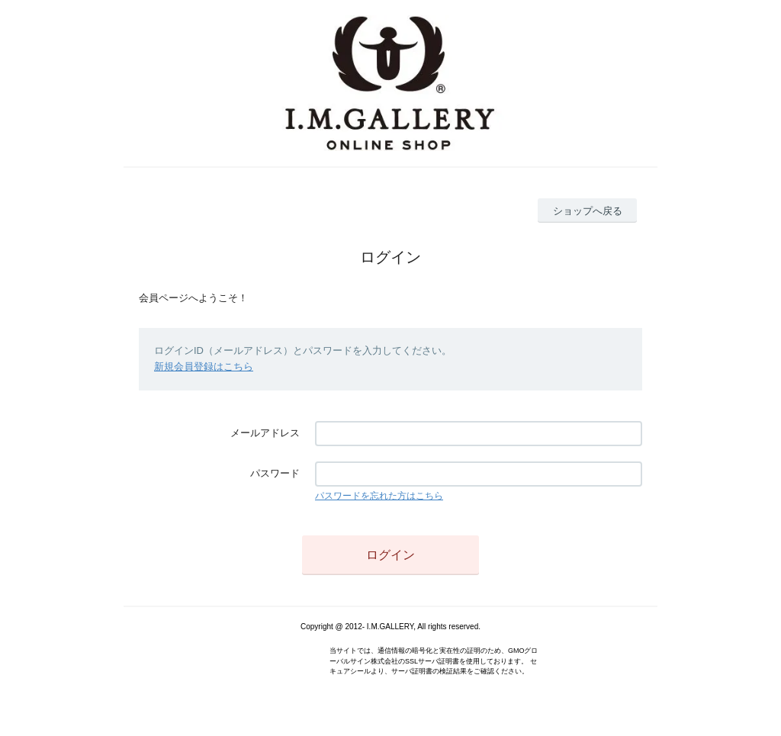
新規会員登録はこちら (203, 366)
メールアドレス (265, 433)
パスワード (275, 473)
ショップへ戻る (587, 211)
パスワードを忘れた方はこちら (379, 495)
